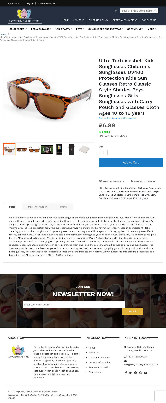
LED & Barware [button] (40, 29)
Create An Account (48, 3)
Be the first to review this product (118, 118)
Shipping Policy (98, 20)
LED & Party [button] (62, 29)
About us (78, 20)
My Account (14, 3)
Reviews (63, 206)
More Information (37, 206)
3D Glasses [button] (17, 29)
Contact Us (93, 372)
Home (65, 20)
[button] (9, 97)
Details (13, 206)
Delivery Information (98, 362)
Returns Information (97, 367)
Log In (29, 3)
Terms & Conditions (125, 20)
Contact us (149, 20)
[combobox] (139, 10)
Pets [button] (79, 29)
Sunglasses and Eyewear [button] (104, 29)
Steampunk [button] (134, 29)
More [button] (151, 29)
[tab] (12, 206)
